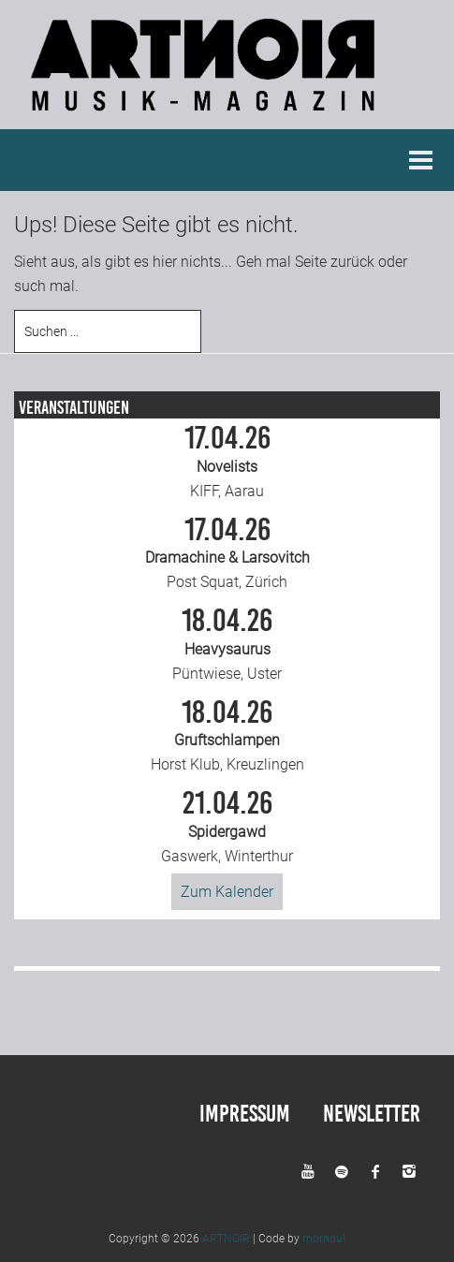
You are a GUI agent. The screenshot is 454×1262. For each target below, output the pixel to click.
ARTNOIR (226, 1238)
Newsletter (371, 1113)
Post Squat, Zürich (227, 553)
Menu (421, 160)
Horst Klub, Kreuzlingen (227, 735)
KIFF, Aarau (227, 461)
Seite (311, 262)
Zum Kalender (227, 892)
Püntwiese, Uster (227, 644)
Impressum (244, 1113)
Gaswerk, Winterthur (227, 826)
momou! (323, 1238)
